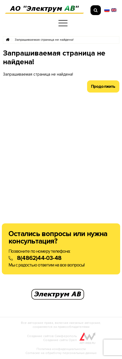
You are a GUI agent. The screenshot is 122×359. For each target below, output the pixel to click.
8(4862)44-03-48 (39, 258)
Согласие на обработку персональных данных (61, 353)
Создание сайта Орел (60, 340)
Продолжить (103, 86)
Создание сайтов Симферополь (52, 336)
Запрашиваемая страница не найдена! (44, 40)
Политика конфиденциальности (61, 349)
